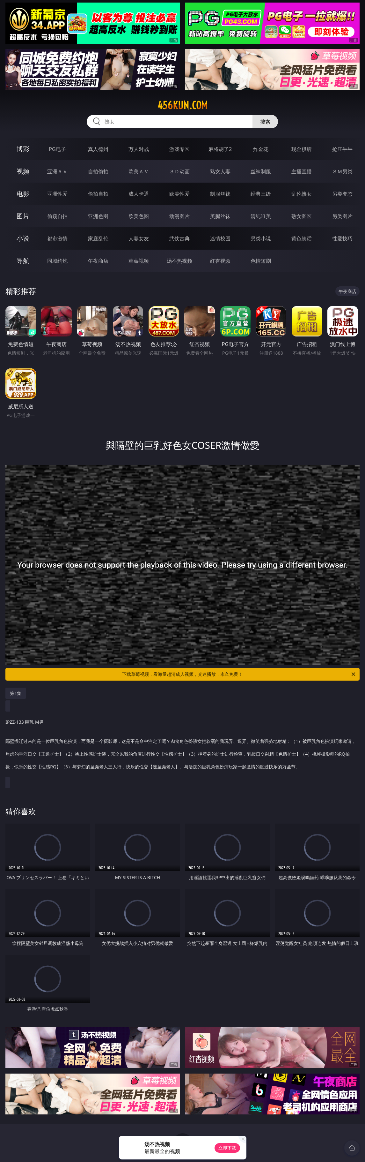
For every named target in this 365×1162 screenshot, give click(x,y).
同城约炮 (57, 260)
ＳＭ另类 (342, 171)
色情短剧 (261, 260)
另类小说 (261, 238)
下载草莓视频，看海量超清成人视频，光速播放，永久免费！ (239, 674)
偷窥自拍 (57, 216)
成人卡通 (138, 193)
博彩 (23, 149)
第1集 (15, 693)
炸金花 (260, 149)
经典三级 (261, 193)
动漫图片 (179, 216)
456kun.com (182, 105)
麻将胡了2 (220, 149)
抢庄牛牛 (342, 149)
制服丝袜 (220, 193)
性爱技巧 (342, 238)
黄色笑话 (301, 238)
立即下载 (227, 1148)
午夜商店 (98, 260)
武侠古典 (179, 238)
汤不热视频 (179, 260)
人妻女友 (138, 238)
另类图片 (342, 216)
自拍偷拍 (98, 171)
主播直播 (301, 171)
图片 (23, 216)
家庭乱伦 (98, 238)
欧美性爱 (179, 193)
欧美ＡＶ (138, 171)
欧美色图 (138, 216)
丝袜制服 (261, 171)
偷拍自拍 (98, 193)
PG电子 (57, 149)
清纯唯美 (261, 216)
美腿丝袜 (220, 216)
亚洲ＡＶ (57, 171)
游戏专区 (179, 149)
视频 (23, 171)
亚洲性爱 (57, 193)
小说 (23, 238)
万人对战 (138, 149)
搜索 (265, 121)
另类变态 (342, 193)
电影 (23, 193)
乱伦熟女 (301, 193)
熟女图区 (301, 216)
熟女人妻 (220, 171)
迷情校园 (220, 238)
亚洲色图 (98, 216)
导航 (23, 260)
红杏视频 (220, 260)
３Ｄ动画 (179, 171)
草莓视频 (138, 260)
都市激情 (57, 238)
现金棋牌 (301, 149)
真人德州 (98, 149)
